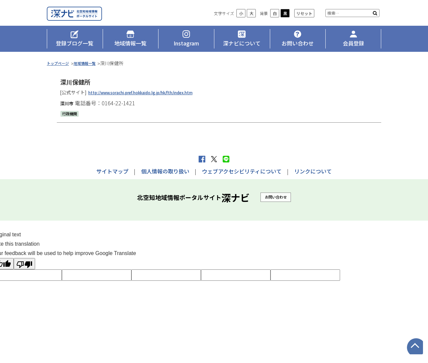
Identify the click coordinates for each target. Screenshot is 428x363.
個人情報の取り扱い (165, 171)
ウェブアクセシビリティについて (242, 171)
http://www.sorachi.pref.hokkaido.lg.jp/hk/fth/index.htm (153, 100)
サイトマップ (112, 171)
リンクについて (313, 171)
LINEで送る (226, 159)
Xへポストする (214, 159)
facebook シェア (202, 159)
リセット (304, 23)
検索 (375, 23)
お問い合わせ (276, 197)
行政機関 (71, 121)
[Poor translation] (24, 263)
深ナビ (95, 19)
